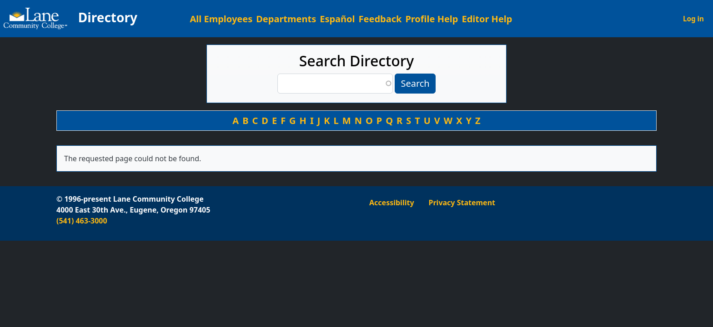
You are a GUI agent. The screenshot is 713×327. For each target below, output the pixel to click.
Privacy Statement (462, 203)
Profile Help (431, 19)
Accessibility (391, 203)
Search (415, 83)
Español (337, 19)
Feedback (380, 19)
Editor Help (487, 19)
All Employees (221, 19)
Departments (286, 19)
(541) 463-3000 (81, 221)
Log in (693, 18)
